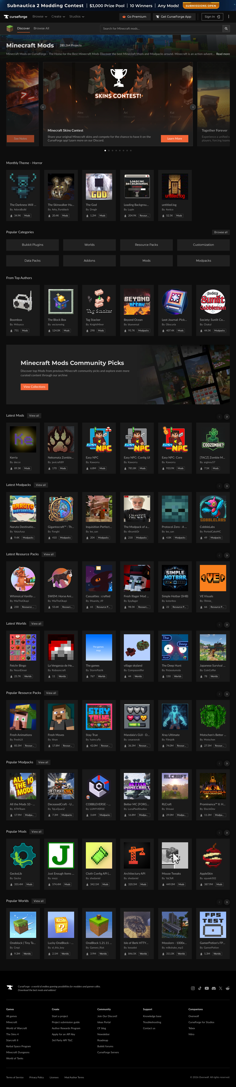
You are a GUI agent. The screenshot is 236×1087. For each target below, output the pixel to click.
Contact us (149, 1028)
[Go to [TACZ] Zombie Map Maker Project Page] (213, 448)
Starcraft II (12, 1040)
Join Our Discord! (107, 1016)
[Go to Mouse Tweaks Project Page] (175, 864)
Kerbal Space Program (18, 1046)
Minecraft (11, 1022)
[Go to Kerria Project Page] (23, 448)
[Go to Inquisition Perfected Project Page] (99, 517)
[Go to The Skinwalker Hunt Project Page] (61, 195)
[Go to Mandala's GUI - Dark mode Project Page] (137, 725)
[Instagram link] (193, 988)
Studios (77, 16)
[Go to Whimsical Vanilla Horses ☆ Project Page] (23, 586)
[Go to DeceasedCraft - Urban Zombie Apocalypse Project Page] (61, 794)
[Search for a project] (161, 28)
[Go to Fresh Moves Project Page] (61, 725)
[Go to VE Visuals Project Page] (213, 586)
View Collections (34, 386)
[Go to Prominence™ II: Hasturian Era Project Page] (213, 794)
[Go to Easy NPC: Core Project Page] (175, 448)
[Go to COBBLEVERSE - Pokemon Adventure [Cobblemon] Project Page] (99, 794)
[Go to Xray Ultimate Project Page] (175, 725)
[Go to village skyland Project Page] (137, 656)
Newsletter (103, 1034)
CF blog (101, 1028)
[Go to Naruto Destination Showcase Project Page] (23, 517)
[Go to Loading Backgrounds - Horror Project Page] (137, 195)
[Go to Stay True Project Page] (99, 725)
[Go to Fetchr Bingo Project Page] (23, 656)
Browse (40, 16)
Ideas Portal (104, 1022)
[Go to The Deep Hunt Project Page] (175, 656)
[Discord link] (214, 988)
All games (11, 1016)
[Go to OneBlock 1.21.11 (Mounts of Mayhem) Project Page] (99, 933)
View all (34, 415)
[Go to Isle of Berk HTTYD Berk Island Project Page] (137, 933)
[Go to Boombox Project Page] (23, 310)
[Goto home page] (16, 17)
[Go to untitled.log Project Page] (175, 195)
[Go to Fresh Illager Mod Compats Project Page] (137, 586)
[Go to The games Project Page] (99, 656)
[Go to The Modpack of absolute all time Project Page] (137, 517)
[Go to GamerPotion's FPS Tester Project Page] (213, 933)
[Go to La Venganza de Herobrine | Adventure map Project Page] (61, 656)
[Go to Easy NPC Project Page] (99, 448)
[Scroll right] (227, 417)
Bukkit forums (105, 1046)
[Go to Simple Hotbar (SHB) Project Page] (175, 586)
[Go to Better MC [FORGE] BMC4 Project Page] (137, 794)
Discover (23, 28)
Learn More (174, 138)
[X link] (220, 988)
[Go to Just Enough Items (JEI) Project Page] (61, 864)
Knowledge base (152, 1016)
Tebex (192, 1028)
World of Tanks (14, 1058)
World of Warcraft (16, 1028)
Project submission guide (66, 1022)
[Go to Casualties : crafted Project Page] (99, 586)
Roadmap (102, 1040)
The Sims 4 (12, 1034)
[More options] (228, 16)
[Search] (226, 28)
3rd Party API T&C (62, 1040)
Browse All (41, 28)
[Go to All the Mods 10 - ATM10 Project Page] (23, 794)
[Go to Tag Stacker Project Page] (99, 310)
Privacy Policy (36, 1077)
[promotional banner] (118, 5)
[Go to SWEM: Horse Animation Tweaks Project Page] (61, 586)
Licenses (54, 1077)
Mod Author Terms (74, 1077)
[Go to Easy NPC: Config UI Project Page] (137, 448)
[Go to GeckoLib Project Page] (23, 864)
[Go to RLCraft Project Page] (175, 794)
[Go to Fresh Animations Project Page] (23, 725)
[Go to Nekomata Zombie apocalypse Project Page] (61, 448)
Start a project (60, 1016)
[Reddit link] (227, 988)
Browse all (221, 232)
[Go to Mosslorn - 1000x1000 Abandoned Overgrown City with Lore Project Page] (175, 933)
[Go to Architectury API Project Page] (137, 864)
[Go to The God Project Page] (99, 195)
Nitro (191, 1034)
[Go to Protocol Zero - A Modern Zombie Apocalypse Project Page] (175, 517)
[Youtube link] (207, 988)
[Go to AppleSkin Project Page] (213, 864)
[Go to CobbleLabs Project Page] (213, 517)
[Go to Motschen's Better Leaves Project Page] (213, 725)
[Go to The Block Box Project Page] (61, 310)
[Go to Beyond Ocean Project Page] (137, 310)
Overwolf (194, 1016)
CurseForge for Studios (201, 1022)
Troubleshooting (152, 1022)
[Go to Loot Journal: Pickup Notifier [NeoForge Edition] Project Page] (175, 310)
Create (59, 16)
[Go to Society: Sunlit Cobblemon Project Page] (213, 310)
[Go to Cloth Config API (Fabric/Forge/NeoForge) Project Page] (99, 864)
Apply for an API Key (63, 1034)
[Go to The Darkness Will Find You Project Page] (23, 195)
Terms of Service (15, 1077)
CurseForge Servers (108, 1052)
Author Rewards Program (66, 1028)
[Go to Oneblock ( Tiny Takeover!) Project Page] (23, 933)
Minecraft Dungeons (17, 1052)
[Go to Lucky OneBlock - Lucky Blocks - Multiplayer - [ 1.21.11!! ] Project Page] (61, 933)
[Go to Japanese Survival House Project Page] (213, 656)
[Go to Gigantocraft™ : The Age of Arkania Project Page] (61, 517)
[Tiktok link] (200, 988)
